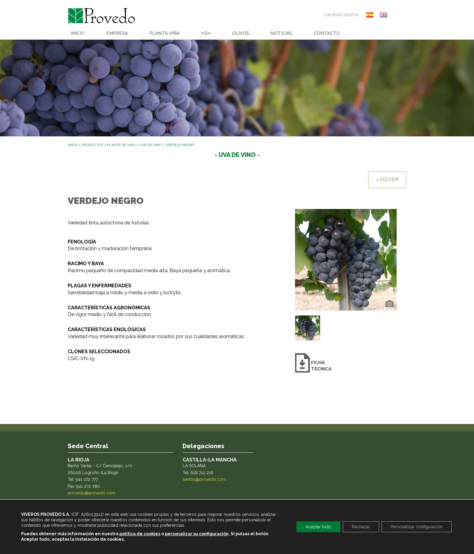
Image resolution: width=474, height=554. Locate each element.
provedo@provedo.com (91, 492)
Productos (92, 145)
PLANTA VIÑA (164, 33)
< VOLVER (387, 179)
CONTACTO (327, 33)
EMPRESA (117, 33)
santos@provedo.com (204, 479)
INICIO (78, 33)
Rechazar (361, 526)
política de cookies (139, 533)
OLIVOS (240, 33)
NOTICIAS (281, 33)
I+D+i (206, 33)
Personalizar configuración (417, 526)
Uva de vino (150, 145)
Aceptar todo (318, 526)
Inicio (73, 145)
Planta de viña (121, 145)
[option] (346, 260)
